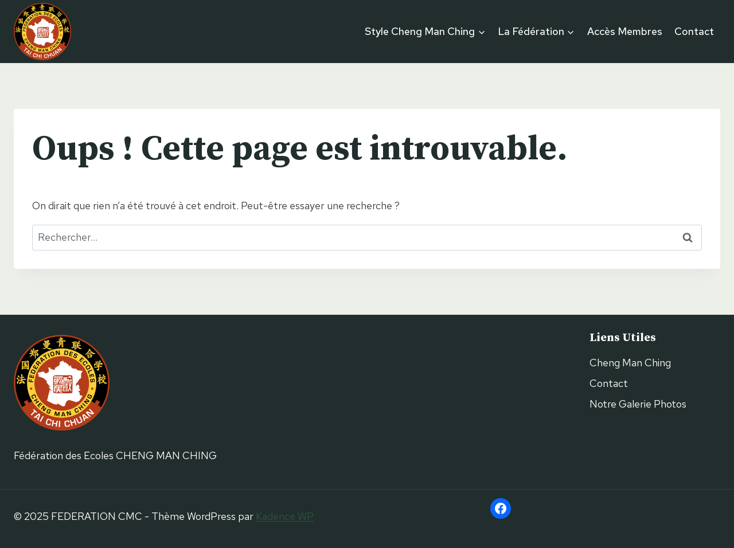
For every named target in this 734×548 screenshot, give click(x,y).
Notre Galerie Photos (637, 403)
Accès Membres (624, 31)
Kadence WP (285, 516)
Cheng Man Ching (630, 362)
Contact (694, 31)
